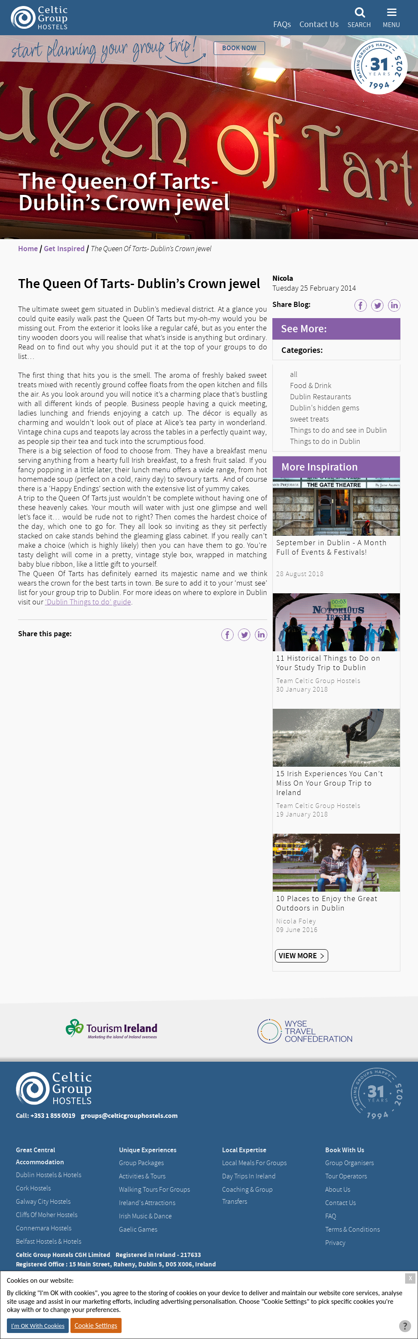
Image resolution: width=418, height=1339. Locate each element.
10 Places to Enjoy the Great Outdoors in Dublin (327, 903)
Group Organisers (349, 1163)
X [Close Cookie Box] (410, 1278)
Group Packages (141, 1163)
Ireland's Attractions (147, 1203)
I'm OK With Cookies (37, 1326)
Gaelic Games (138, 1229)
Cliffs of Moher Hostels (46, 1215)
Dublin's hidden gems (324, 408)
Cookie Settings (96, 1325)
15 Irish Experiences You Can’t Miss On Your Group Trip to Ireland (329, 783)
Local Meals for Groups (254, 1163)
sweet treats (309, 419)
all (293, 374)
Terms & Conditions (352, 1229)
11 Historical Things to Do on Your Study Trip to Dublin (328, 662)
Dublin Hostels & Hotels (48, 1175)
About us (337, 1189)
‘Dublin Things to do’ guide (88, 602)
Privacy (335, 1243)
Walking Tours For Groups (154, 1189)
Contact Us (319, 24)
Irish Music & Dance (145, 1216)
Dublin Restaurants (320, 396)
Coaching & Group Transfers (247, 1195)
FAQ (330, 1216)
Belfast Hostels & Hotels (48, 1241)
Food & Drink (310, 385)
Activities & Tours (142, 1176)
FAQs (282, 24)
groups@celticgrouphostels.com (129, 1115)
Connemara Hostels (43, 1228)
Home (28, 248)
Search (359, 25)
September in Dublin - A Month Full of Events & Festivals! (331, 547)
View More (301, 955)
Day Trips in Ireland (249, 1176)
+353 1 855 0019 (53, 1115)
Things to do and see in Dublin (338, 430)
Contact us (340, 1203)
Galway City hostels (43, 1201)
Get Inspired (64, 248)
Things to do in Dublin (325, 441)
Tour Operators (346, 1176)
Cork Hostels (33, 1188)
